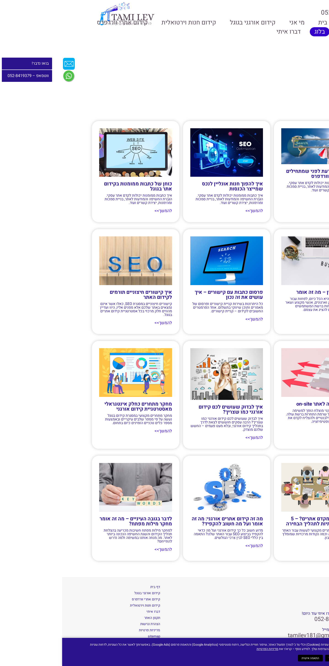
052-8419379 (269, 619)
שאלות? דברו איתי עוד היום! (263, 613)
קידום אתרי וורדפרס (60, 22)
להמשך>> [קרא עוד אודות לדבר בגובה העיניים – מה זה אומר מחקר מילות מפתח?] (101, 549)
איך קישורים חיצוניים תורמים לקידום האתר (79, 294)
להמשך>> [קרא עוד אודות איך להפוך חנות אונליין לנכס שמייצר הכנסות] (192, 211)
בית (260, 22)
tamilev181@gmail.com (256, 635)
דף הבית (293, 115)
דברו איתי (226, 31)
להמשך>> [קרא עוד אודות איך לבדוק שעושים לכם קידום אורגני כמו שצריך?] (192, 437)
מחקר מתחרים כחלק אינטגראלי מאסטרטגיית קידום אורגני (76, 406)
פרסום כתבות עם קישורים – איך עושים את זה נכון (167, 294)
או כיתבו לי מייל (273, 629)
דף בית (93, 586)
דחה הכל (272, 658)
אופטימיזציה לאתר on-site (263, 403)
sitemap (92, 635)
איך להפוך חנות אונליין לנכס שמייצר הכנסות (170, 186)
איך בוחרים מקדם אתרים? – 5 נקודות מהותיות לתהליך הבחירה (258, 521)
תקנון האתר (90, 617)
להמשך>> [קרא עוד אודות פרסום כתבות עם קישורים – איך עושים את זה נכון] (192, 319)
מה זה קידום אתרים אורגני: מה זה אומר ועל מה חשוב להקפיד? (165, 521)
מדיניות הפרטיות (205, 649)
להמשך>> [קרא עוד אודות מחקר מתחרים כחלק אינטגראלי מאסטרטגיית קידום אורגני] (101, 431)
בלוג (257, 31)
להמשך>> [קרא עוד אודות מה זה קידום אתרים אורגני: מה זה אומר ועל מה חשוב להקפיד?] (192, 545)
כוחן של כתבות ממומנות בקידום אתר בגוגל (76, 186)
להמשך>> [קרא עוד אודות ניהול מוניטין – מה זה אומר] (283, 318)
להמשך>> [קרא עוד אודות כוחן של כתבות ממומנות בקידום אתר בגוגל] (101, 211)
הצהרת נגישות (88, 623)
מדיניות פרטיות (87, 629)
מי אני (234, 22)
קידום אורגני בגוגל (190, 22)
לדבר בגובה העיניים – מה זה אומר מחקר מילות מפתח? (73, 521)
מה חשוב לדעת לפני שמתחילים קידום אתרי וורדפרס (258, 174)
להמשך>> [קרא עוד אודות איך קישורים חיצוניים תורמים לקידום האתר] (101, 323)
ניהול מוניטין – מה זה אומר (263, 292)
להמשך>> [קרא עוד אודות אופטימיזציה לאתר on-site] (283, 429)
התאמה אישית (248, 658)
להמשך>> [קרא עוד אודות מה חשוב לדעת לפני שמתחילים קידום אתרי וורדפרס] (283, 198)
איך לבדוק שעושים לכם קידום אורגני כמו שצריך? (168, 409)
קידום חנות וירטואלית (126, 22)
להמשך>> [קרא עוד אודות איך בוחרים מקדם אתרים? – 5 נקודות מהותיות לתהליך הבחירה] (283, 545)
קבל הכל (292, 658)
